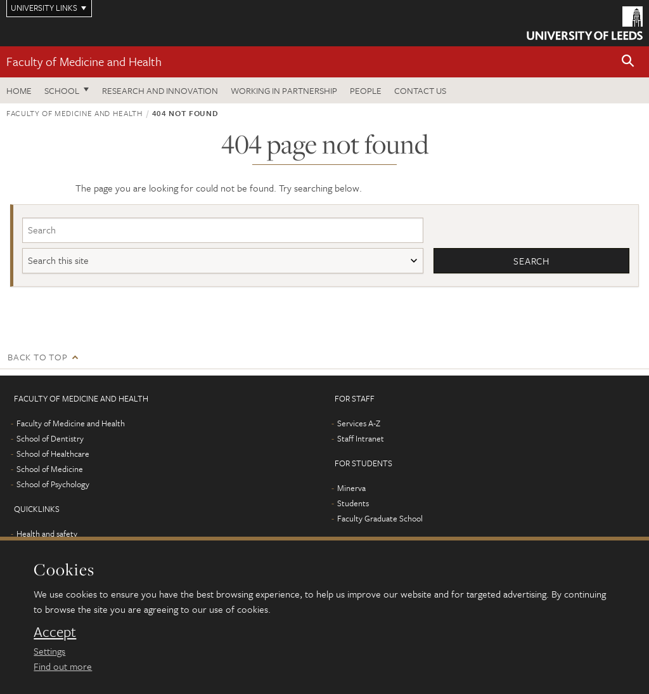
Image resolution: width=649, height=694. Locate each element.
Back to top (37, 356)
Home (19, 90)
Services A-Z (358, 423)
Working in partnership (284, 90)
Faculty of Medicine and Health (84, 61)
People (366, 90)
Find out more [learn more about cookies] (63, 666)
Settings (49, 651)
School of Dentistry (50, 438)
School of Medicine (49, 468)
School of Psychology (52, 484)
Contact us (420, 90)
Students (353, 503)
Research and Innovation (160, 90)
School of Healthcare (52, 453)
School (61, 90)
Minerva (351, 487)
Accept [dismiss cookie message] (55, 631)
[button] (628, 62)
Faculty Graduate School (380, 518)
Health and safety (46, 533)
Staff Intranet (360, 438)
